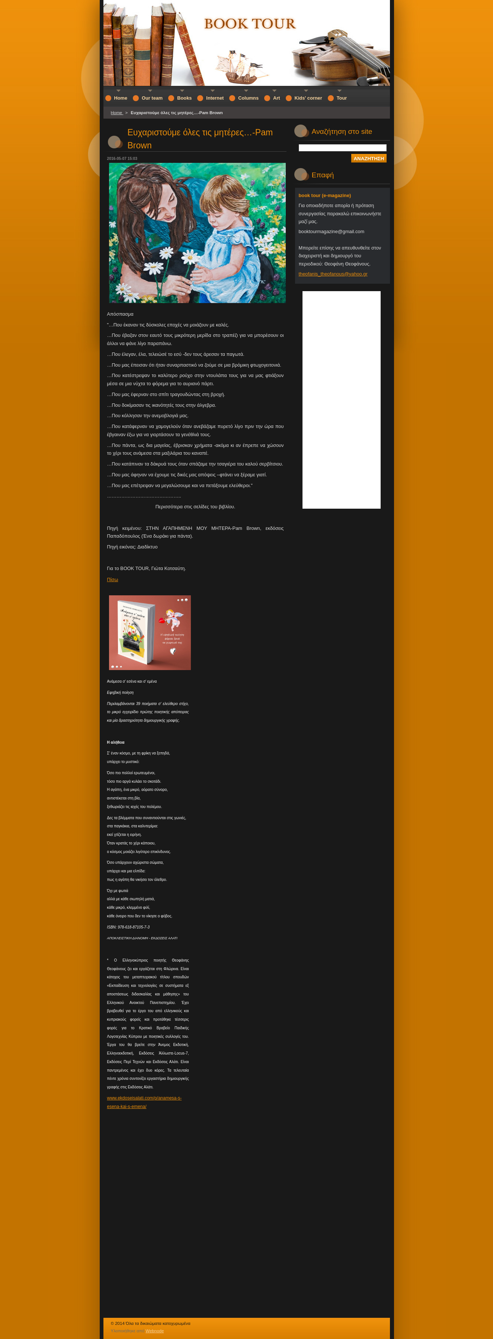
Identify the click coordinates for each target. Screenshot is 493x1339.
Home (117, 112)
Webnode (154, 1331)
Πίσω (112, 579)
